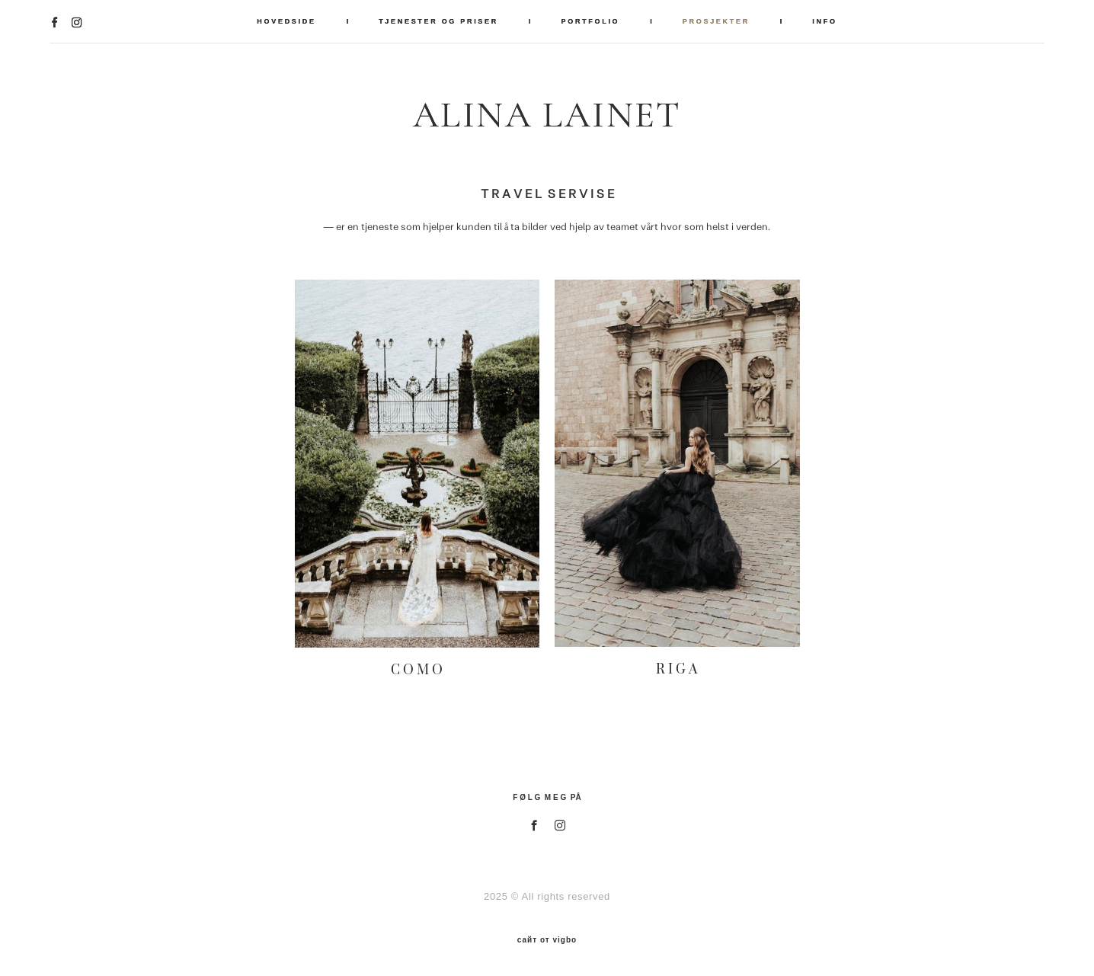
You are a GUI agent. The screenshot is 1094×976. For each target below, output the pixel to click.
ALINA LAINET (547, 115)
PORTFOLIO (590, 21)
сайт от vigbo (547, 940)
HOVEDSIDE (286, 21)
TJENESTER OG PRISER (438, 21)
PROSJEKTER (716, 21)
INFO (824, 21)
